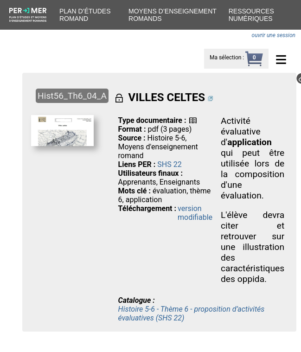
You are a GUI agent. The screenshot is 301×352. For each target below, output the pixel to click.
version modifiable (195, 213)
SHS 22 (169, 164)
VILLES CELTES (166, 97)
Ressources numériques (251, 14)
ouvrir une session (273, 35)
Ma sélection (225, 57)
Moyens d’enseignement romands (172, 14)
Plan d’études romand (84, 14)
